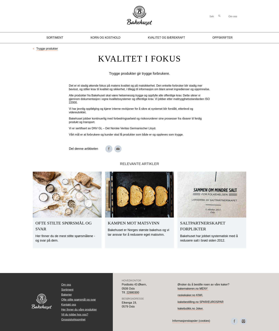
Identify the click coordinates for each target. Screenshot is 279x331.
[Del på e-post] (118, 148)
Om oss (232, 16)
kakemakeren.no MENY (193, 288)
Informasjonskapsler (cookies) (191, 320)
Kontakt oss (68, 304)
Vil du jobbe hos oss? (74, 314)
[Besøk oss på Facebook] (234, 321)
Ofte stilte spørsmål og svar (78, 299)
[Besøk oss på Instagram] (243, 321)
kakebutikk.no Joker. (190, 308)
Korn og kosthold (105, 37)
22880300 (133, 292)
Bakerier (66, 294)
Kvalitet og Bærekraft (166, 37)
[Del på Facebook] (108, 148)
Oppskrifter (222, 37)
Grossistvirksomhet (73, 319)
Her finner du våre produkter (79, 309)
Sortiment (54, 37)
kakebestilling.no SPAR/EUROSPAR (200, 301)
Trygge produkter (47, 48)
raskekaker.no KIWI (190, 295)
